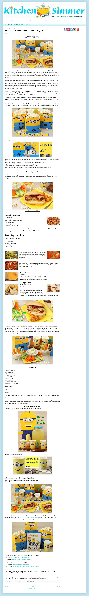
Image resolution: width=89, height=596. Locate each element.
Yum (6, 33)
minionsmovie (39, 93)
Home (5, 24)
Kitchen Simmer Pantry (18, 24)
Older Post (58, 586)
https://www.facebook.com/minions (20, 564)
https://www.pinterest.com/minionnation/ (21, 559)
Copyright (10, 24)
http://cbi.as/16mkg (34, 566)
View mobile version (32, 588)
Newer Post (7, 586)
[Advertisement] (74, 81)
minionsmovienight (30, 517)
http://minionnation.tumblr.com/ (18, 561)
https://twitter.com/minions (17, 562)
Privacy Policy (27, 24)
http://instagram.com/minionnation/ (21, 557)
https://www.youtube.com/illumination (21, 566)
